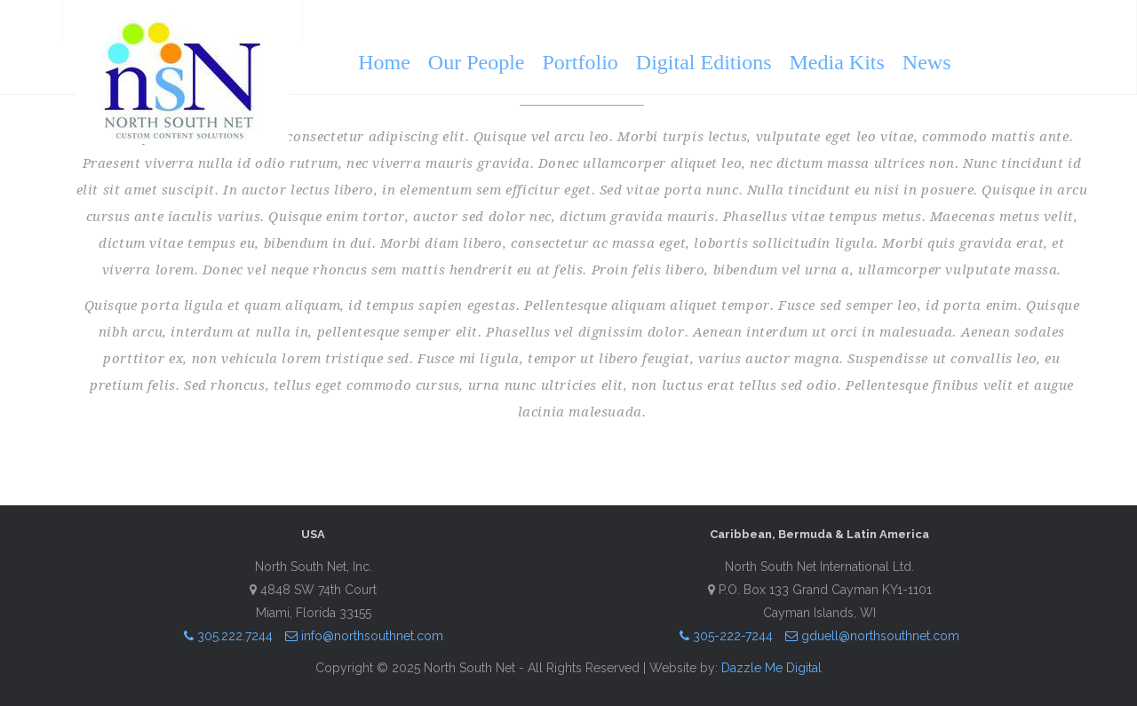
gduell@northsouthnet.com (872, 636)
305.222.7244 (228, 636)
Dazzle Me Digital (771, 668)
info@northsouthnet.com (364, 636)
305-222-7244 (726, 636)
